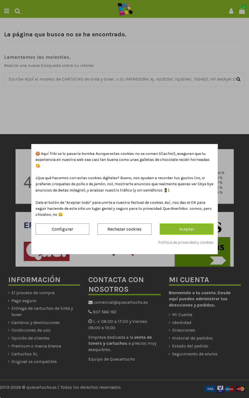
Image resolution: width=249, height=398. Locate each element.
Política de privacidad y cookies (186, 242)
